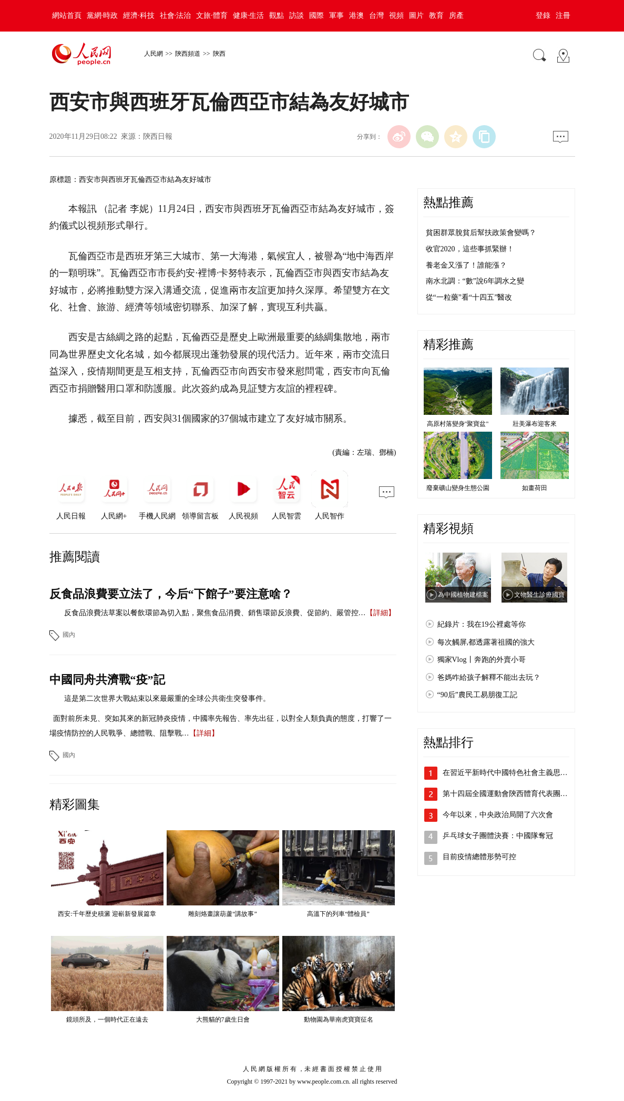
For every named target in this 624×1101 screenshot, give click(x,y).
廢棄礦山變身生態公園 (457, 488)
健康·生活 (248, 15)
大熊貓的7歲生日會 (223, 1019)
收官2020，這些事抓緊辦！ (470, 249)
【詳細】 (380, 613)
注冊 (563, 15)
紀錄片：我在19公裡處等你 (481, 624)
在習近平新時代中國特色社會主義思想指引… (516, 773)
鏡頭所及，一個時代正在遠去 (107, 1019)
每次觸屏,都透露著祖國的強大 (486, 642)
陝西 (219, 53)
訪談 (296, 15)
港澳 (356, 15)
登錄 (543, 15)
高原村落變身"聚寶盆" (458, 423)
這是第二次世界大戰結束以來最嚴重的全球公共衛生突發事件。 (167, 698)
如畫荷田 (534, 488)
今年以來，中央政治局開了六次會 (498, 815)
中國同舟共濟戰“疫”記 (107, 679)
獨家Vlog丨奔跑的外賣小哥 (481, 660)
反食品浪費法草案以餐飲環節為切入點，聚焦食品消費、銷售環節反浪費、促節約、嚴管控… (215, 613)
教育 (436, 15)
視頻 (396, 15)
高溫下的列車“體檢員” (338, 913)
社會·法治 (175, 15)
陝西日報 (157, 136)
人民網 (153, 53)
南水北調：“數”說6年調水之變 (475, 281)
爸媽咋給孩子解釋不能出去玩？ (488, 677)
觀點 (276, 15)
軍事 (336, 15)
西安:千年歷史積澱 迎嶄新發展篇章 (107, 913)
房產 (456, 15)
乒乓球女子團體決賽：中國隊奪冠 (498, 836)
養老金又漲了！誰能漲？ (466, 265)
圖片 (416, 15)
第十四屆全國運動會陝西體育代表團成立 (509, 794)
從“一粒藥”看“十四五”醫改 (469, 297)
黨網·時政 (102, 15)
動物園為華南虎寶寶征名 (338, 1019)
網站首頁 (66, 15)
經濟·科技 (139, 15)
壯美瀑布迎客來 (535, 423)
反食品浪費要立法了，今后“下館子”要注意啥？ (170, 593)
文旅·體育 (212, 15)
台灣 (376, 15)
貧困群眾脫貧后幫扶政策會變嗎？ (481, 233)
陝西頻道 (187, 53)
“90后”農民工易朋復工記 (477, 695)
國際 (316, 15)
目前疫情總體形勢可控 (479, 857)
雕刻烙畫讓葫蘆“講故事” (222, 913)
